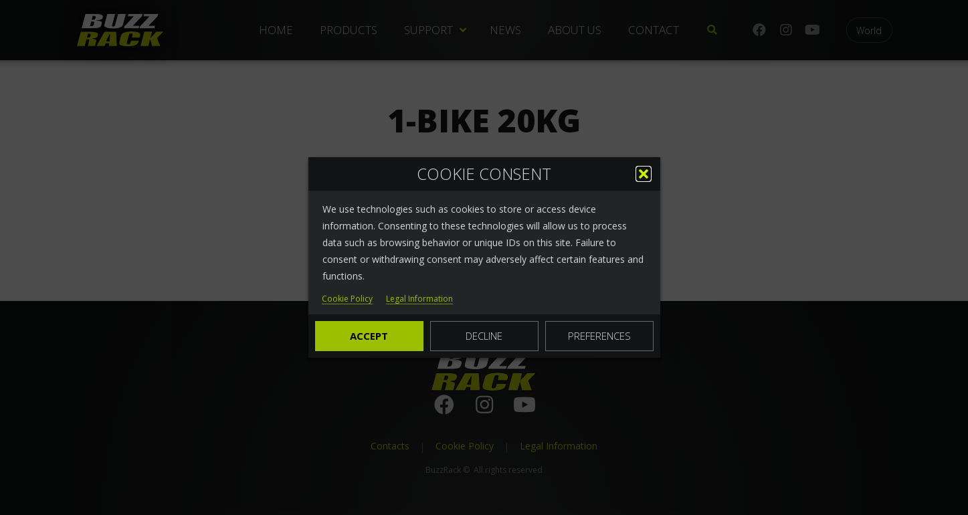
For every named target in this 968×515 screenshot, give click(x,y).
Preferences (599, 335)
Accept (369, 335)
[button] (643, 174)
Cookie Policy (347, 299)
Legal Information (419, 299)
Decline (484, 335)
